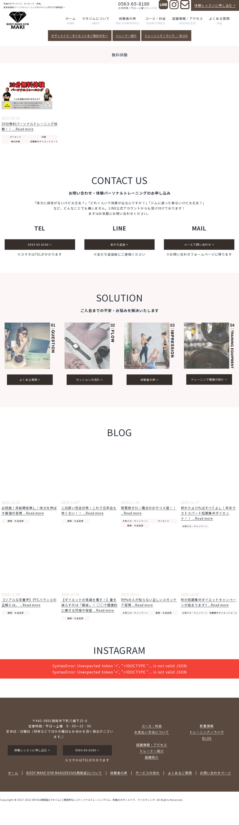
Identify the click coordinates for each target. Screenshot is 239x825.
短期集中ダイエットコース (44, 141)
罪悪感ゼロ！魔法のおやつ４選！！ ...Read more (148, 513)
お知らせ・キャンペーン (135, 523)
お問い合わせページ (215, 775)
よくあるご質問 (180, 775)
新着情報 (207, 728)
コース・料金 (155, 21)
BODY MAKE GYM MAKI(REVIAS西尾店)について (64, 775)
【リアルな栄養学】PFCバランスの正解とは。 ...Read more (29, 605)
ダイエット (15, 136)
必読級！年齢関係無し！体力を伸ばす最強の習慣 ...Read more (29, 513)
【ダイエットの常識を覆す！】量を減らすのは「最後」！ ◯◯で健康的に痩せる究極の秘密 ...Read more (89, 607)
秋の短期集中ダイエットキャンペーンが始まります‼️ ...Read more (208, 605)
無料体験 (15, 141)
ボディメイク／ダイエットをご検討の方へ (79, 36)
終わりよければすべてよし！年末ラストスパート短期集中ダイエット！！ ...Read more (208, 515)
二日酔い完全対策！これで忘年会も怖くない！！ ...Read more (89, 513)
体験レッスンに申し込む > (215, 5)
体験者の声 (127, 21)
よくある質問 (219, 21)
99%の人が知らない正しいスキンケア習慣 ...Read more (149, 605)
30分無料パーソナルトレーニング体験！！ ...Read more (30, 126)
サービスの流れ (148, 775)
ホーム (70, 21)
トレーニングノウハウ (206, 734)
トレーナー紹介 (126, 36)
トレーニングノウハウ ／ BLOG (166, 36)
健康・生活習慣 (16, 523)
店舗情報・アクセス (187, 21)
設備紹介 (152, 760)
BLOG (207, 741)
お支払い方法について (151, 734)
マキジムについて (96, 21)
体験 (44, 136)
